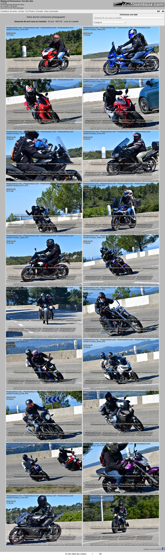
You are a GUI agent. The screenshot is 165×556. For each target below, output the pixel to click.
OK (100, 554)
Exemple (39, 11)
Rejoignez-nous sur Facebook (154, 549)
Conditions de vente (9, 11)
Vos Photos (30, 11)
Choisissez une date (129, 15)
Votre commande (51, 11)
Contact (21, 11)
